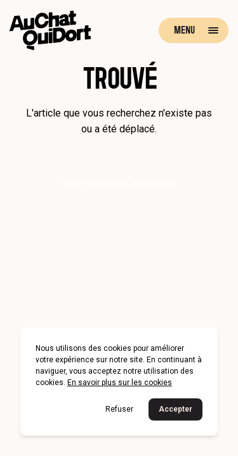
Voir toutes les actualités (119, 183)
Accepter (175, 409)
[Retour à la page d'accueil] (50, 30)
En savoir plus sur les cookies (119, 382)
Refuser (119, 409)
